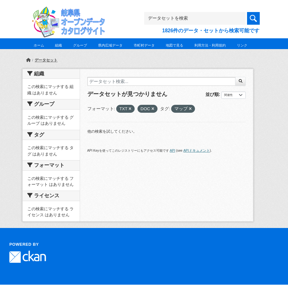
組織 (58, 45)
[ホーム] (28, 60)
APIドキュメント (196, 150)
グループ (80, 45)
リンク (242, 45)
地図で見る (174, 45)
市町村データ (144, 45)
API (172, 150)
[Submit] (240, 81)
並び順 (212, 94)
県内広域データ (110, 45)
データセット (46, 60)
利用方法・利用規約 (210, 45)
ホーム (39, 45)
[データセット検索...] (161, 81)
